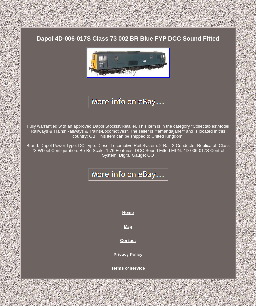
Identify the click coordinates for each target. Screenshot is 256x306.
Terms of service (128, 268)
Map (128, 226)
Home (128, 212)
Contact (128, 240)
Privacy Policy (127, 254)
